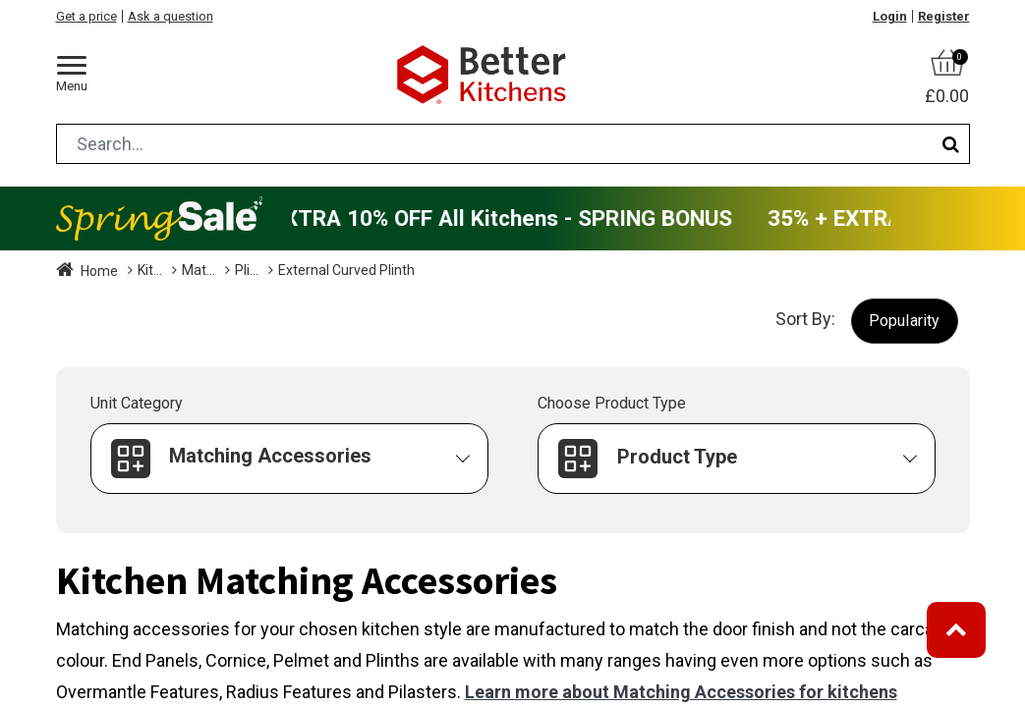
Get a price (86, 16)
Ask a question (170, 16)
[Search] (951, 144)
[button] (904, 321)
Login (890, 16)
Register (944, 16)
